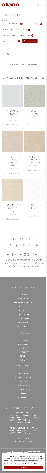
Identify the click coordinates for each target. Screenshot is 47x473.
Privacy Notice (23, 327)
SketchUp (23, 356)
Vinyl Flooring (23, 315)
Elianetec (23, 311)
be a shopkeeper (23, 389)
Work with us (23, 385)
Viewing (4, 20)
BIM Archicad (23, 352)
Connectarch (23, 319)
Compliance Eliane (23, 377)
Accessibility (23, 397)
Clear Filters (31, 41)
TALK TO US (23, 374)
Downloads (23, 299)
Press (23, 393)
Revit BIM (23, 348)
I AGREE (23, 467)
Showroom (23, 323)
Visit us (23, 381)
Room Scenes (23, 344)
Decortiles (23, 307)
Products (23, 340)
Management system (23, 303)
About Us (23, 295)
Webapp (23, 360)
